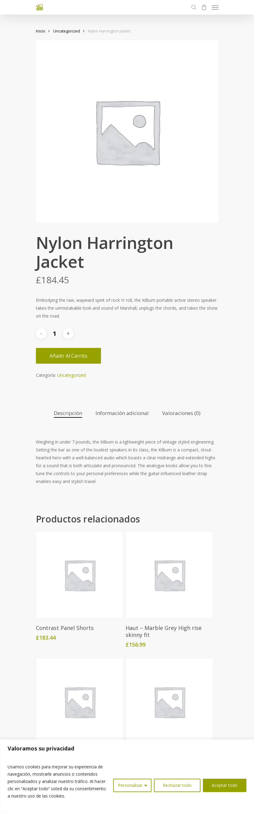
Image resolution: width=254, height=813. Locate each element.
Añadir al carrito (68, 355)
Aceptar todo (225, 785)
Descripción (68, 413)
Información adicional (122, 413)
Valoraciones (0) (181, 413)
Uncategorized (66, 31)
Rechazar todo (177, 785)
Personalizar (130, 785)
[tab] (68, 413)
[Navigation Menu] (215, 7)
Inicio (40, 31)
